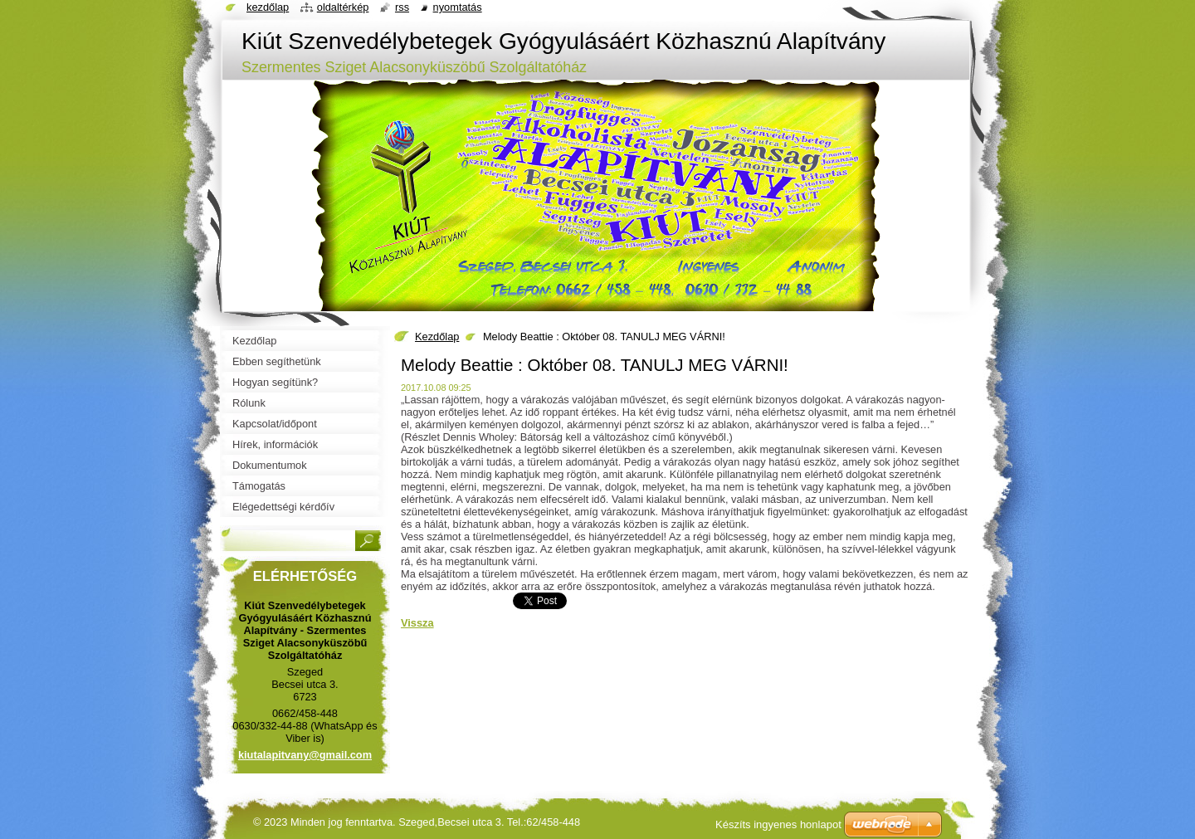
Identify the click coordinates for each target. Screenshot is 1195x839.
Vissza (417, 623)
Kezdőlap (437, 336)
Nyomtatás (457, 7)
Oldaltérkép (343, 7)
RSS (402, 7)
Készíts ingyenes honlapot (778, 824)
